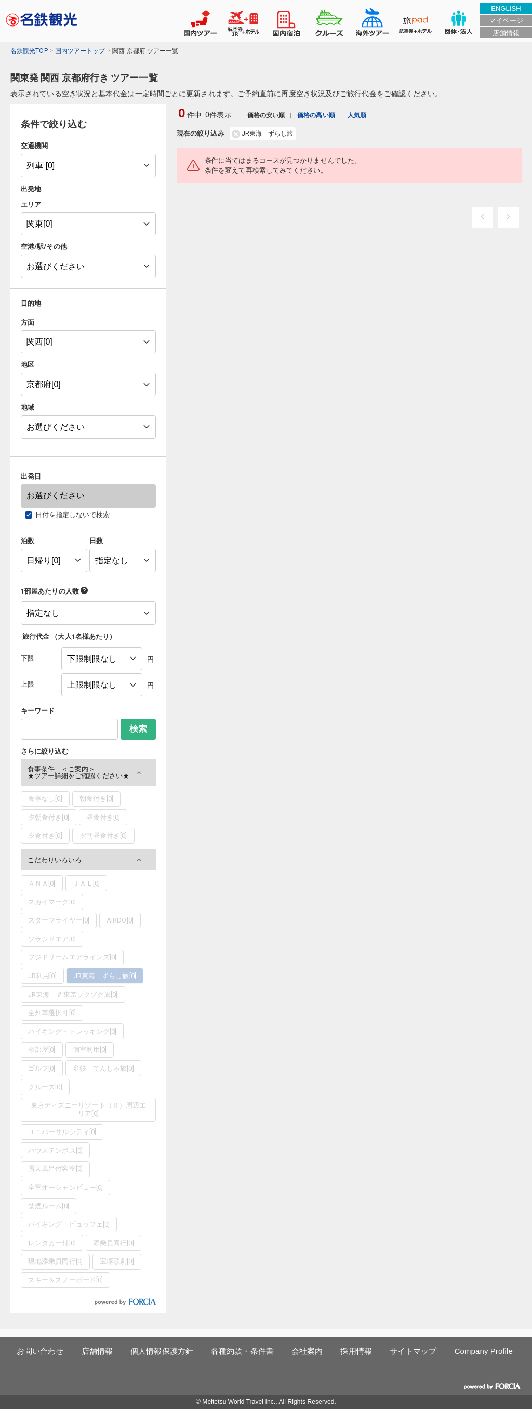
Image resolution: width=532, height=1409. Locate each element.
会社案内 (307, 1351)
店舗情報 (506, 33)
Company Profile (484, 1351)
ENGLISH (506, 8)
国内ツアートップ (80, 51)
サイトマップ (413, 1351)
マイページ (506, 20)
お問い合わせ (40, 1351)
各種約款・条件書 (242, 1351)
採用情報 (355, 1351)
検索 (138, 729)
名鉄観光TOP (29, 51)
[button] (88, 772)
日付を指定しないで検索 (72, 515)
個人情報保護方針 (161, 1351)
